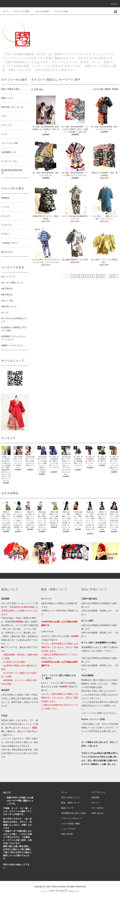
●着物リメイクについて (12, 345)
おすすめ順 (98, 89)
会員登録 (95, 797)
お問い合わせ (97, 813)
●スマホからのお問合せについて (14, 320)
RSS (63, 834)
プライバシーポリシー (71, 818)
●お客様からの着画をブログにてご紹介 (14, 329)
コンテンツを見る (59, 11)
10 (111, 276)
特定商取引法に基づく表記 (73, 813)
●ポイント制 (7, 300)
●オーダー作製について (12, 282)
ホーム (5, 11)
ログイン (95, 803)
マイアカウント (98, 792)
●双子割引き (7, 288)
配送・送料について (70, 803)
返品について (67, 808)
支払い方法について (70, 797)
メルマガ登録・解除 (70, 823)
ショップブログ (68, 829)
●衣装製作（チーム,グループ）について (13, 338)
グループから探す (40, 11)
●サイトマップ (8, 276)
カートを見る (97, 808)
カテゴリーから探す (20, 11)
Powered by (60, 891)
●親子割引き (7, 294)
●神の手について (9, 306)
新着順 (115, 89)
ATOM (70, 834)
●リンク (4, 312)
